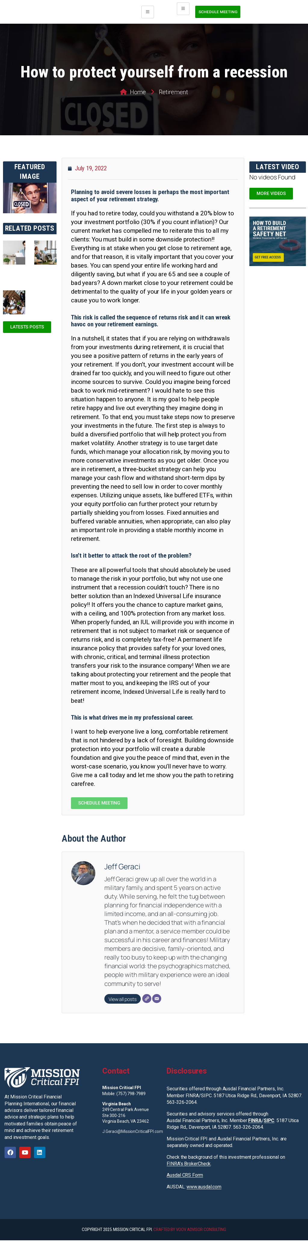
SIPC (269, 1126)
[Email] (156, 1003)
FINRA (255, 1126)
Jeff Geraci (122, 872)
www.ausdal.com (203, 1192)
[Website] (146, 1003)
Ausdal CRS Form (185, 1181)
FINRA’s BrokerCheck (189, 1169)
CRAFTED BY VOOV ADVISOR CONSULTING (189, 1235)
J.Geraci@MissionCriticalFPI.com (132, 1137)
